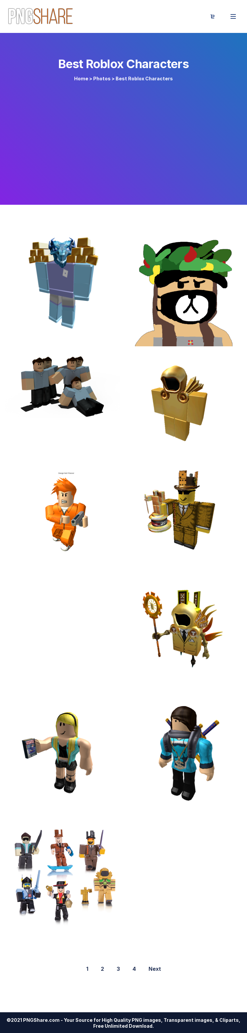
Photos (102, 78)
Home (81, 78)
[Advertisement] (123, 139)
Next (155, 969)
